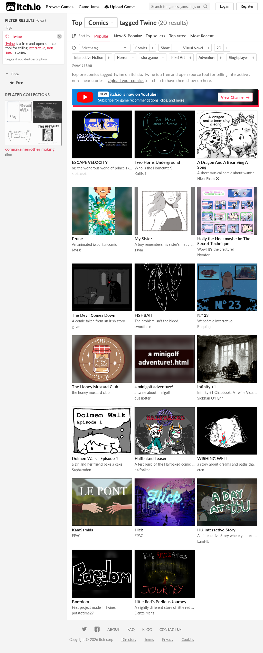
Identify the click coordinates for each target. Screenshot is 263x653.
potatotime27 (83, 613)
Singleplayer (238, 57)
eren (200, 470)
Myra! (76, 250)
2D (219, 48)
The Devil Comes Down (93, 315)
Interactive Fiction (88, 57)
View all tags (82, 65)
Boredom (80, 601)
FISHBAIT (144, 315)
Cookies (188, 639)
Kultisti (140, 173)
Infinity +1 (206, 386)
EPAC (76, 535)
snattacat (79, 173)
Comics (141, 48)
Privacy (167, 639)
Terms (149, 639)
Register (247, 6)
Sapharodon (81, 470)
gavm (139, 250)
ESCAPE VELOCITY (90, 162)
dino (8, 154)
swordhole (143, 326)
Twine (10, 43)
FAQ (131, 629)
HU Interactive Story (216, 529)
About (113, 629)
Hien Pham (206, 178)
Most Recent (202, 35)
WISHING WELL (212, 458)
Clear (41, 20)
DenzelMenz (144, 613)
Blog (147, 629)
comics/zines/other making (29, 149)
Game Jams (89, 6)
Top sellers (155, 35)
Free (16, 82)
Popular (101, 35)
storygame (149, 57)
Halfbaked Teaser (151, 458)
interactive (37, 48)
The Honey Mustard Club (95, 386)
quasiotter (143, 398)
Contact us (170, 629)
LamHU (203, 541)
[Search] (205, 6)
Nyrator (203, 255)
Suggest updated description (26, 59)
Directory (128, 639)
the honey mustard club (91, 392)
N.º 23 (203, 315)
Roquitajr (204, 326)
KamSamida (82, 529)
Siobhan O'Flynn (210, 398)
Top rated (177, 35)
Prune (77, 238)
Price (12, 74)
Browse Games (59, 6)
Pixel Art (178, 57)
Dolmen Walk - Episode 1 (95, 458)
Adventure (207, 57)
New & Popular (128, 35)
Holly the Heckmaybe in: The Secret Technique (223, 241)
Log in (224, 6)
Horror (122, 57)
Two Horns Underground (157, 162)
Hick (139, 529)
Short (165, 48)
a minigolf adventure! (154, 386)
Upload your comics (126, 80)
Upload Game (120, 6)
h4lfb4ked (143, 470)
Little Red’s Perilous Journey (160, 601)
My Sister (143, 238)
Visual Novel (193, 48)
